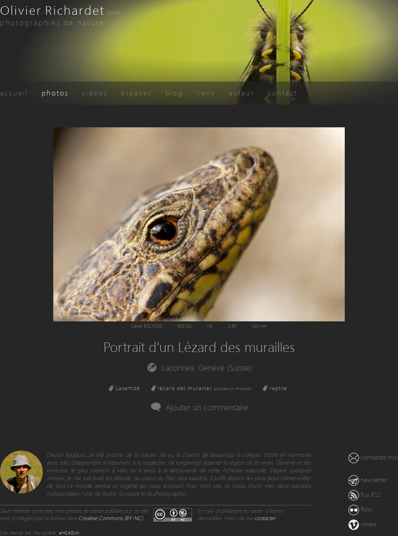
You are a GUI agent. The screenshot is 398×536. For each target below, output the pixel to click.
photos (55, 92)
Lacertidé (128, 388)
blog (174, 92)
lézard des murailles (204, 388)
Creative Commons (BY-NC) (111, 518)
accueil (14, 92)
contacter (265, 518)
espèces (136, 92)
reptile (278, 388)
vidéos (95, 92)
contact (282, 92)
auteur (242, 92)
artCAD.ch (69, 532)
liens (205, 92)
